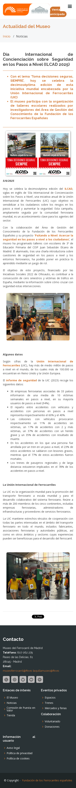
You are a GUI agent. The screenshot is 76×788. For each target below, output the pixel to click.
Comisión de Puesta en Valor (21, 709)
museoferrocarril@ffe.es (17, 670)
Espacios (50, 697)
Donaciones (52, 726)
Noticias (12, 703)
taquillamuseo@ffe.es (46, 670)
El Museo (12, 697)
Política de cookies (18, 758)
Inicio (6, 36)
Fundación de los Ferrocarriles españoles (47, 780)
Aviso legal (13, 748)
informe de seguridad (22, 380)
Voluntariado (52, 721)
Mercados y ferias (56, 708)
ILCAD (68, 188)
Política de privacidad (19, 753)
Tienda (11, 715)
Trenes (49, 703)
